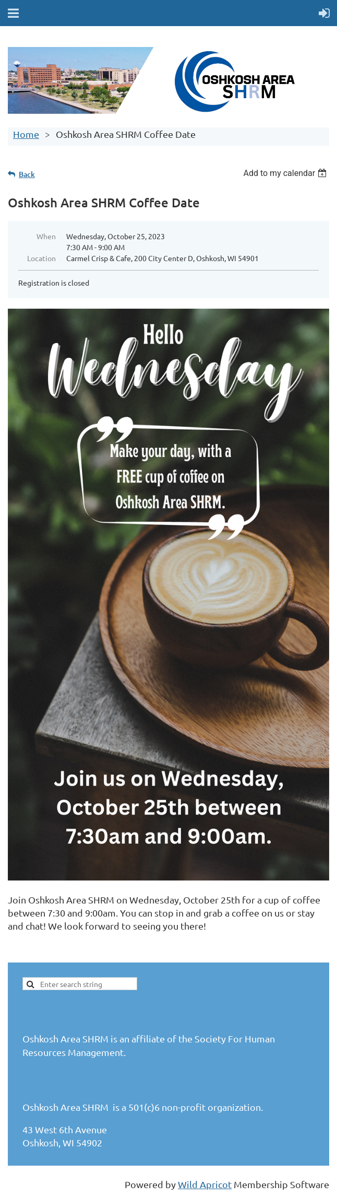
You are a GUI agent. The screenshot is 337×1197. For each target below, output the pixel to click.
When (46, 236)
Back (27, 174)
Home (26, 133)
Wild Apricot (205, 1184)
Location (41, 258)
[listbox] (286, 173)
